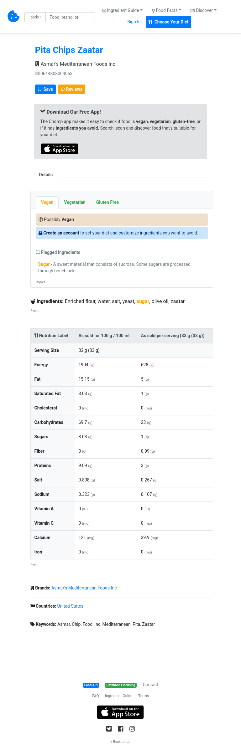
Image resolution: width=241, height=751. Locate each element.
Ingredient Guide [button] (120, 10)
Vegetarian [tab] (74, 202)
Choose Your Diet (169, 21)
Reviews (71, 89)
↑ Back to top (121, 742)
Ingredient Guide (118, 696)
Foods (34, 17)
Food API (91, 685)
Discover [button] (202, 10)
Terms (143, 696)
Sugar (44, 264)
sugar (143, 301)
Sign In (133, 21)
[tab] (63, 171)
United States (70, 606)
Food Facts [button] (165, 10)
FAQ (95, 696)
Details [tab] (46, 174)
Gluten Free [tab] (107, 202)
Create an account (61, 232)
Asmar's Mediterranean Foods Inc (75, 64)
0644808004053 (54, 73)
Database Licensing (121, 685)
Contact (150, 684)
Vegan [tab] (47, 202)
